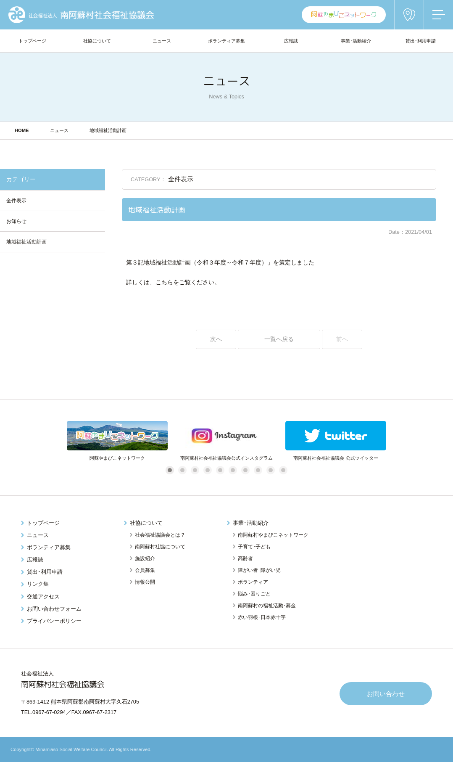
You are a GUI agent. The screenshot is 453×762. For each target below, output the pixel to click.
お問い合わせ (386, 693)
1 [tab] (169, 470)
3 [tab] (194, 470)
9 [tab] (270, 470)
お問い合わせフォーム (54, 609)
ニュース (59, 130)
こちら (164, 282)
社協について (146, 523)
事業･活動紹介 (251, 523)
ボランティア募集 (49, 547)
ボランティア (253, 582)
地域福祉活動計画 (26, 242)
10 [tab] (284, 470)
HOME (22, 130)
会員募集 (145, 570)
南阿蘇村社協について (160, 547)
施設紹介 (145, 558)
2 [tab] (182, 470)
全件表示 (16, 201)
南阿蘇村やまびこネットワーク (273, 535)
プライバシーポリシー (54, 621)
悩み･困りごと (254, 594)
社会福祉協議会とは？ (160, 535)
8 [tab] (257, 470)
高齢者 (245, 558)
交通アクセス (43, 596)
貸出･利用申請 (45, 572)
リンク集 (38, 584)
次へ (216, 339)
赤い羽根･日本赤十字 (262, 617)
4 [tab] (207, 470)
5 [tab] (220, 470)
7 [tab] (245, 470)
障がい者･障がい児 (259, 570)
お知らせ (16, 221)
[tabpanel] (117, 441)
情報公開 (145, 582)
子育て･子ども (254, 547)
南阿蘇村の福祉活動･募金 (267, 606)
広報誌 (35, 559)
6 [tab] (232, 470)
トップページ (43, 523)
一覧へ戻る (279, 339)
